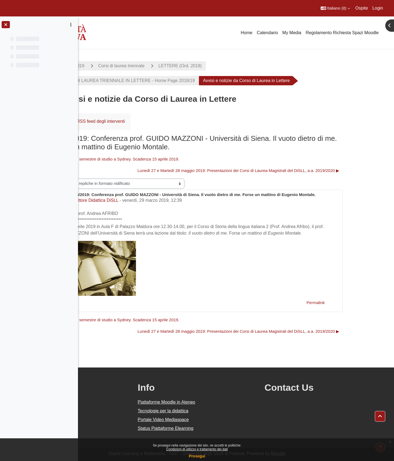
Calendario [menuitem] (267, 32)
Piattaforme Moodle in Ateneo (218, 402)
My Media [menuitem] (291, 32)
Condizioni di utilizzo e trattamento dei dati (197, 449)
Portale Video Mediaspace (215, 419)
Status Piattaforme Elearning (217, 428)
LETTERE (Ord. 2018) (219, 65)
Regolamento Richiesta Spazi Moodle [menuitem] (342, 32)
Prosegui (197, 456)
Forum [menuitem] (98, 121)
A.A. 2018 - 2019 (107, 65)
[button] (335, 8)
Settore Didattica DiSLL (134, 200)
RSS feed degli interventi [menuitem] (140, 121)
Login (377, 8)
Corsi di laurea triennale (160, 65)
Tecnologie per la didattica (215, 411)
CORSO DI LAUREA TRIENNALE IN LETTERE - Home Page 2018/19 (165, 80)
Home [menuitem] (247, 32)
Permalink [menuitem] (355, 302)
